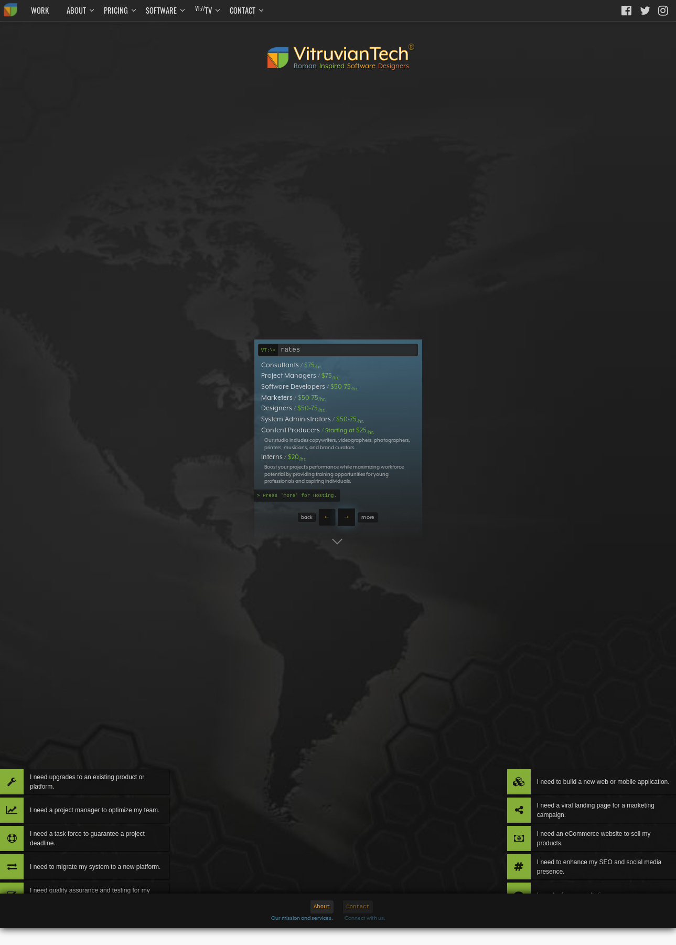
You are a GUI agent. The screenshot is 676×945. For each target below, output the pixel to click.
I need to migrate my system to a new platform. (103, 842)
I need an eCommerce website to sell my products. (594, 800)
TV (203, 10)
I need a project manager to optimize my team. (109, 758)
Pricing (116, 10)
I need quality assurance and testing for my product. (108, 884)
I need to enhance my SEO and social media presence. (585, 842)
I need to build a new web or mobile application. (591, 717)
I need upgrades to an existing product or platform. (98, 717)
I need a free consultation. (575, 883)
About (76, 10)
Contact (242, 10)
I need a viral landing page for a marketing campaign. (585, 758)
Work (40, 10)
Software (161, 10)
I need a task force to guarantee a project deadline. (105, 800)
